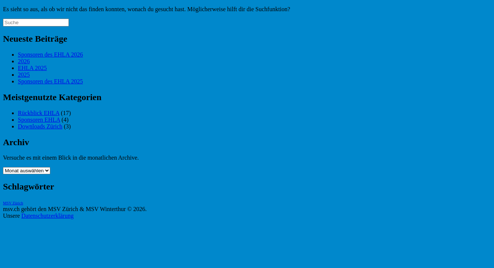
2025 (24, 74)
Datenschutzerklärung (47, 216)
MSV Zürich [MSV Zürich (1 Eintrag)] (13, 203)
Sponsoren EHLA (39, 120)
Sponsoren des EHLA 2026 (50, 54)
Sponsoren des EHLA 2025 (50, 81)
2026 (24, 61)
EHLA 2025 (32, 68)
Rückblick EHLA (39, 113)
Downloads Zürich (40, 126)
